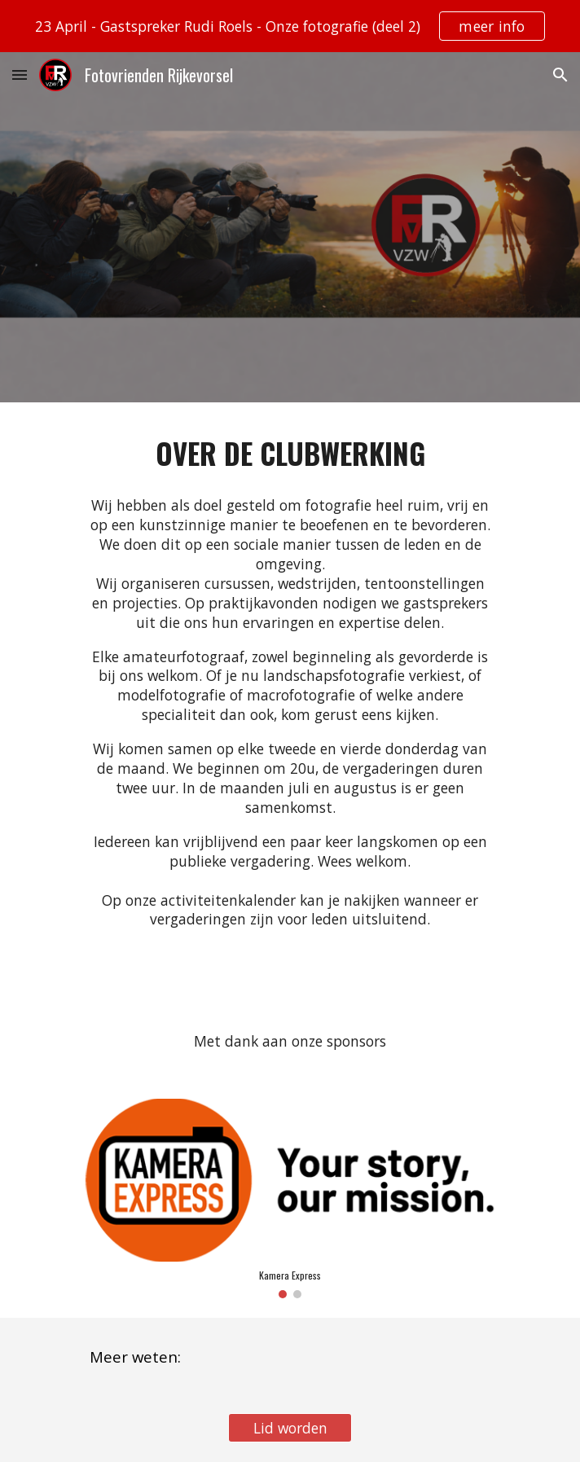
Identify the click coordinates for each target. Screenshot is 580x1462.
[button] (19, 74)
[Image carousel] (289, 1198)
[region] (290, 26)
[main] (289, 453)
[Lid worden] (289, 1428)
